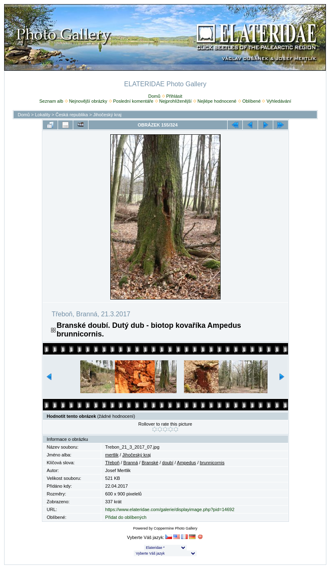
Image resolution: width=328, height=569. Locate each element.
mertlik (112, 454)
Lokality (42, 114)
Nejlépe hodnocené (217, 101)
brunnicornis (212, 462)
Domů (154, 96)
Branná (130, 462)
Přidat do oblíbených (126, 517)
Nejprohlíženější (175, 101)
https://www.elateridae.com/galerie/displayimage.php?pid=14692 (170, 509)
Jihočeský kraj (107, 114)
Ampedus (186, 462)
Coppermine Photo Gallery (175, 528)
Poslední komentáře (133, 101)
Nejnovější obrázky (88, 101)
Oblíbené (251, 101)
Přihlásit (174, 96)
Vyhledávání (278, 101)
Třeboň (112, 462)
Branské (150, 462)
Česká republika (72, 114)
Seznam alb (51, 101)
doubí (168, 462)
